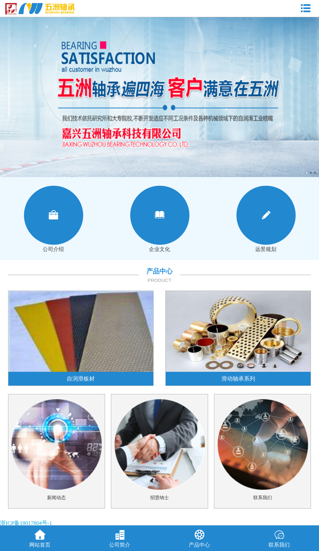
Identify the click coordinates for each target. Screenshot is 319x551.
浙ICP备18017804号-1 (26, 523)
